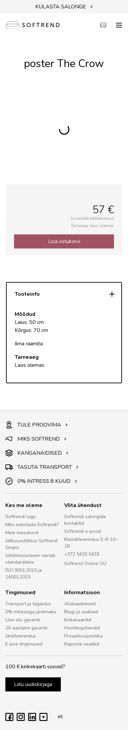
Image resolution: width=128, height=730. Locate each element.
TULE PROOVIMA (36, 425)
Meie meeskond (21, 532)
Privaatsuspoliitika (83, 636)
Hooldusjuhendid (82, 628)
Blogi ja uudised (81, 612)
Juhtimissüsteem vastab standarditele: (30, 558)
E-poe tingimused (23, 644)
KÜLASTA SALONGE (64, 6)
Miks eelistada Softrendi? (32, 524)
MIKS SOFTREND (36, 439)
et (58, 716)
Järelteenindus (20, 636)
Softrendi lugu (20, 516)
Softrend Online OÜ (85, 563)
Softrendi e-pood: (83, 531)
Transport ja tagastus (28, 604)
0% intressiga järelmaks (30, 612)
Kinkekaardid (77, 620)
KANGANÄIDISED (37, 453)
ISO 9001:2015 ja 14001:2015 (23, 573)
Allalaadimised (80, 604)
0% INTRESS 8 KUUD (41, 481)
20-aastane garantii (26, 628)
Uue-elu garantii (22, 620)
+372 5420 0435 (81, 554)
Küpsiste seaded (81, 644)
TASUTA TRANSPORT (42, 467)
